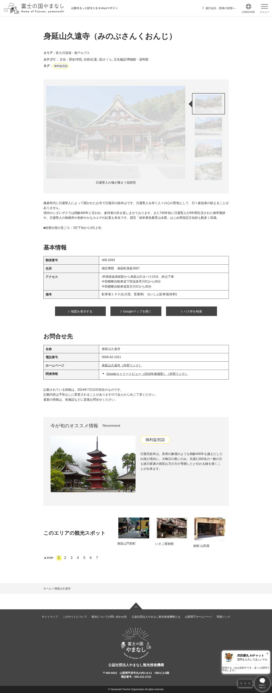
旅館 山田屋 (201, 545)
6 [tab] (91, 558)
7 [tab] (97, 558)
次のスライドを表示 (210, 187)
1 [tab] (59, 558)
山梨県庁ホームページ (198, 616)
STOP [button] (50, 558)
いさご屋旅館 (164, 543)
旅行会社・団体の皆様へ (220, 8)
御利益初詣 (61, 65)
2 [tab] (65, 558)
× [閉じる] (267, 653)
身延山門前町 (126, 543)
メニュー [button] (264, 12)
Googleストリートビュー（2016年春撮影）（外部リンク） (147, 373)
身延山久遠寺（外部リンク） (122, 365)
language (248, 12)
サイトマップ (50, 616)
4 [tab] (78, 558)
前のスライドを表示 (210, 87)
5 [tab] (84, 558)
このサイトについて (75, 616)
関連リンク (223, 616)
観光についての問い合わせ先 (109, 616)
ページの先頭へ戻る (136, 606)
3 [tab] (72, 558)
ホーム (47, 588)
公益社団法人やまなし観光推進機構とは (156, 616)
